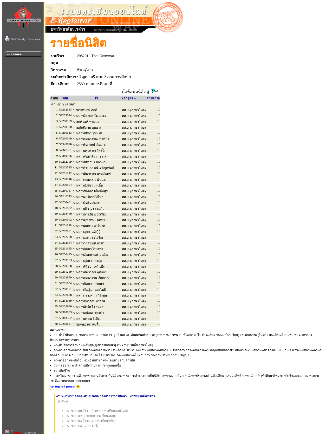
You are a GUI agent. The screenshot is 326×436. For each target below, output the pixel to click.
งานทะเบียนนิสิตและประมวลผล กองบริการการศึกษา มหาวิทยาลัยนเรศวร (105, 396)
